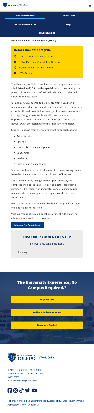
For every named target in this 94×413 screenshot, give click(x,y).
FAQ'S (68, 24)
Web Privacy (69, 400)
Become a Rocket (47, 325)
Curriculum (69, 15)
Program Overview (25, 15)
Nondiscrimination (37, 400)
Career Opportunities (25, 24)
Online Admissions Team (47, 312)
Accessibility (54, 400)
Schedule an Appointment (27, 225)
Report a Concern (17, 400)
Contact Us (33, 404)
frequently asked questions (36, 213)
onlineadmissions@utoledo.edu (23, 380)
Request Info (47, 299)
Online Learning (47, 33)
